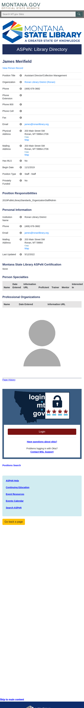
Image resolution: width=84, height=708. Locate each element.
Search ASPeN (14, 507)
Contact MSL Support (42, 452)
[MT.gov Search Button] (79, 14)
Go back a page (14, 521)
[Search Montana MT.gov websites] (42, 14)
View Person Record (12, 68)
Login (42, 431)
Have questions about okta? (42, 441)
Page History (8, 379)
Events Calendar (15, 501)
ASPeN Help (12, 480)
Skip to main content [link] (12, 699)
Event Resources (15, 494)
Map (27, 140)
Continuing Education (17, 487)
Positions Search (11, 465)
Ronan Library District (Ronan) (40, 82)
